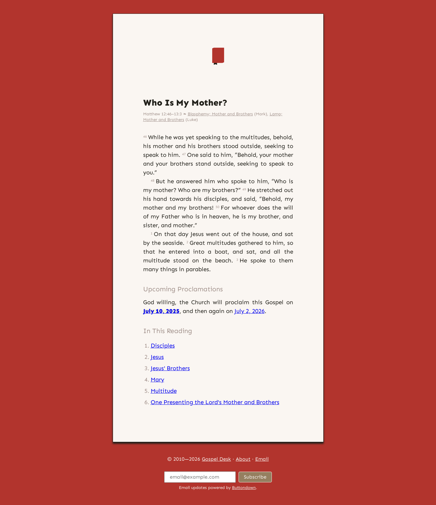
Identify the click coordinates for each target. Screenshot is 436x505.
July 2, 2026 (249, 311)
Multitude (164, 390)
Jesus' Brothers (170, 368)
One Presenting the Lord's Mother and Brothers (215, 402)
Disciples (163, 345)
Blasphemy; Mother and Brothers (220, 114)
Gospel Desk (216, 459)
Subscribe (255, 477)
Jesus (157, 356)
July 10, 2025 (161, 311)
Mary (157, 379)
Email (262, 459)
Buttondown (244, 487)
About (243, 459)
